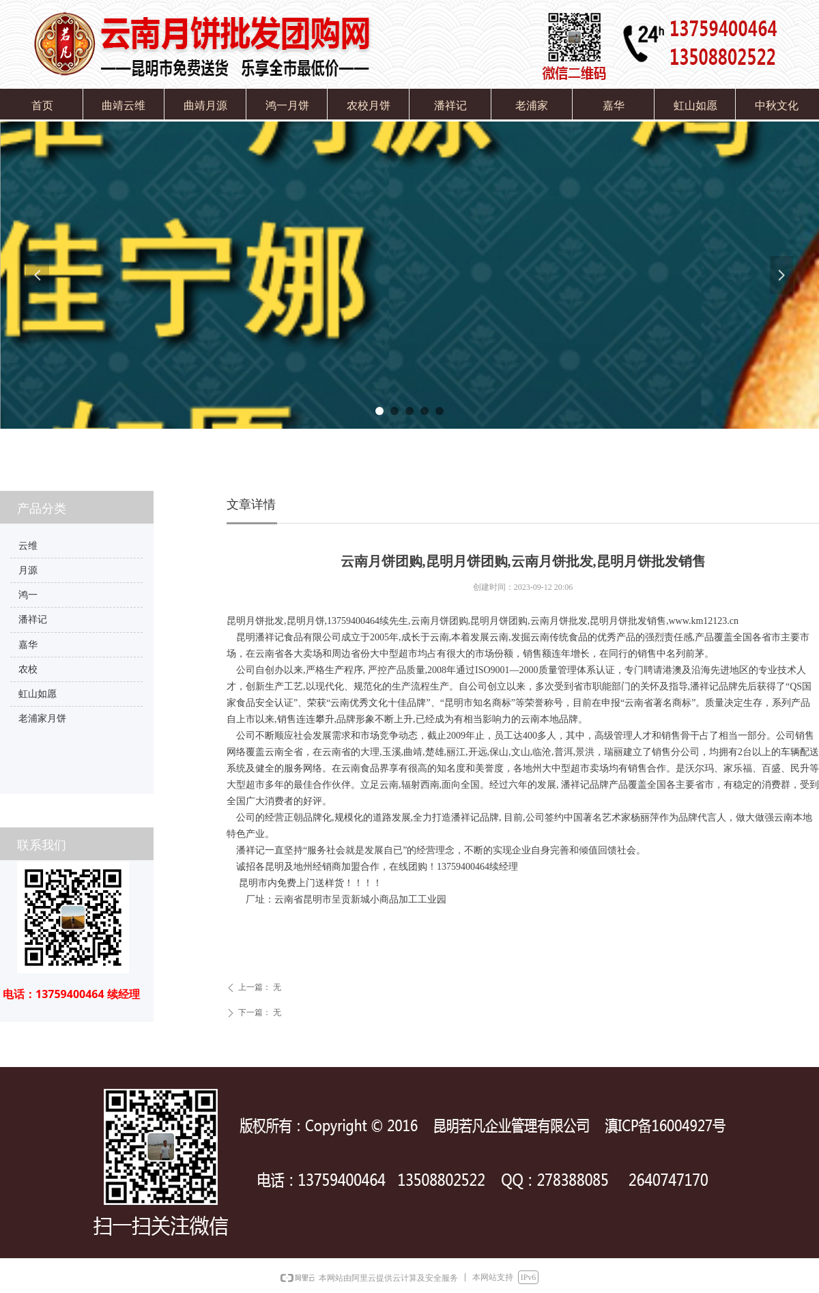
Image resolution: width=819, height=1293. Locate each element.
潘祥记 (32, 619)
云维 (28, 546)
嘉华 (28, 645)
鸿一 (28, 595)
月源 (28, 570)
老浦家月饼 (42, 718)
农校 (28, 669)
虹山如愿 (37, 694)
